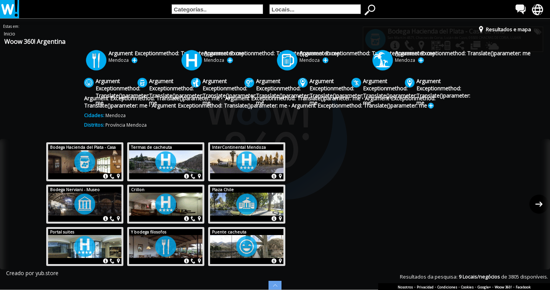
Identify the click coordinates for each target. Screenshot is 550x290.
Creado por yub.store (32, 273)
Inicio (9, 34)
